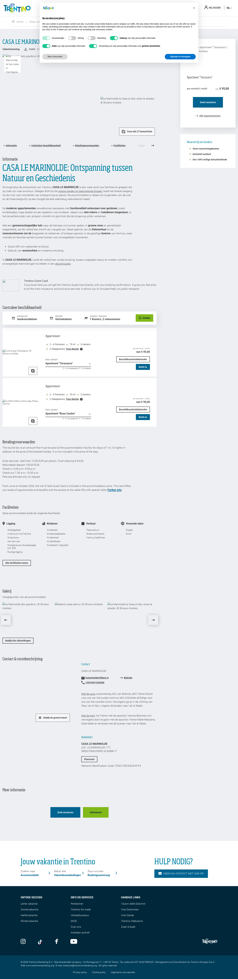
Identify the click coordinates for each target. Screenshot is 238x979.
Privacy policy (80, 972)
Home (17, 21)
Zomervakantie (29, 909)
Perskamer (77, 903)
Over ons (76, 926)
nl (229, 8)
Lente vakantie (29, 903)
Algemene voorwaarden (123, 972)
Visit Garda (127, 915)
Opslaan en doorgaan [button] (180, 56)
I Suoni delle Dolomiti (133, 903)
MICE (74, 921)
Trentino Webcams (132, 921)
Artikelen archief (80, 932)
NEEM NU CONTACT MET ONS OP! (181, 873)
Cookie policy (99, 972)
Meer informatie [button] (55, 56)
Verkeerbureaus (80, 915)
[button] (194, 8)
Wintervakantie (29, 921)
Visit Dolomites (130, 909)
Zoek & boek (128, 926)
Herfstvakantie (29, 915)
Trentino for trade (81, 909)
